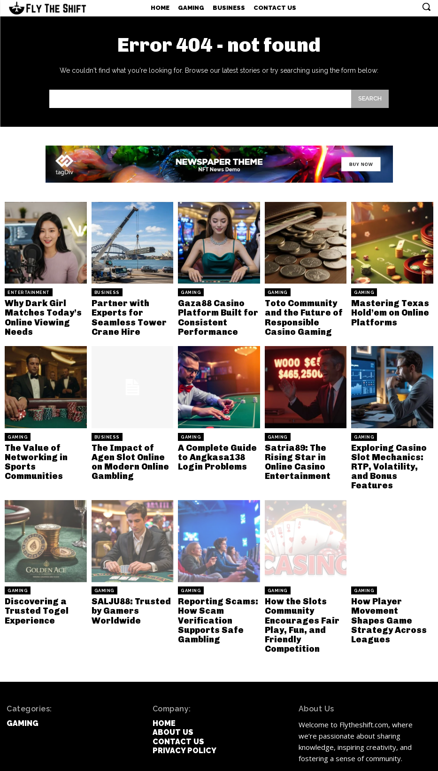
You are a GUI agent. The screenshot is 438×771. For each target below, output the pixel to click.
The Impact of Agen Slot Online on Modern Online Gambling (130, 454)
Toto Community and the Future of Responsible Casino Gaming (305, 315)
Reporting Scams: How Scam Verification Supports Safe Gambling (213, 598)
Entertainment (29, 292)
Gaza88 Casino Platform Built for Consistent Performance (213, 315)
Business (107, 292)
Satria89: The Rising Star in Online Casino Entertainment (305, 450)
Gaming (191, 292)
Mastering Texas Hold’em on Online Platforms (385, 311)
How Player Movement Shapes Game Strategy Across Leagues (387, 594)
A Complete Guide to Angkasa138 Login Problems (217, 450)
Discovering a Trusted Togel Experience (33, 589)
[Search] (370, 99)
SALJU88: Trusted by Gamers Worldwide (132, 585)
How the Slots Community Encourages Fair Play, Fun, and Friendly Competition (305, 598)
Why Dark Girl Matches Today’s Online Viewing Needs (39, 315)
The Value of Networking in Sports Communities (45, 450)
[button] (426, 6)
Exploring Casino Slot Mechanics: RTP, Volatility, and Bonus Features (388, 454)
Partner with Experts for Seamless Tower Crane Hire (124, 315)
